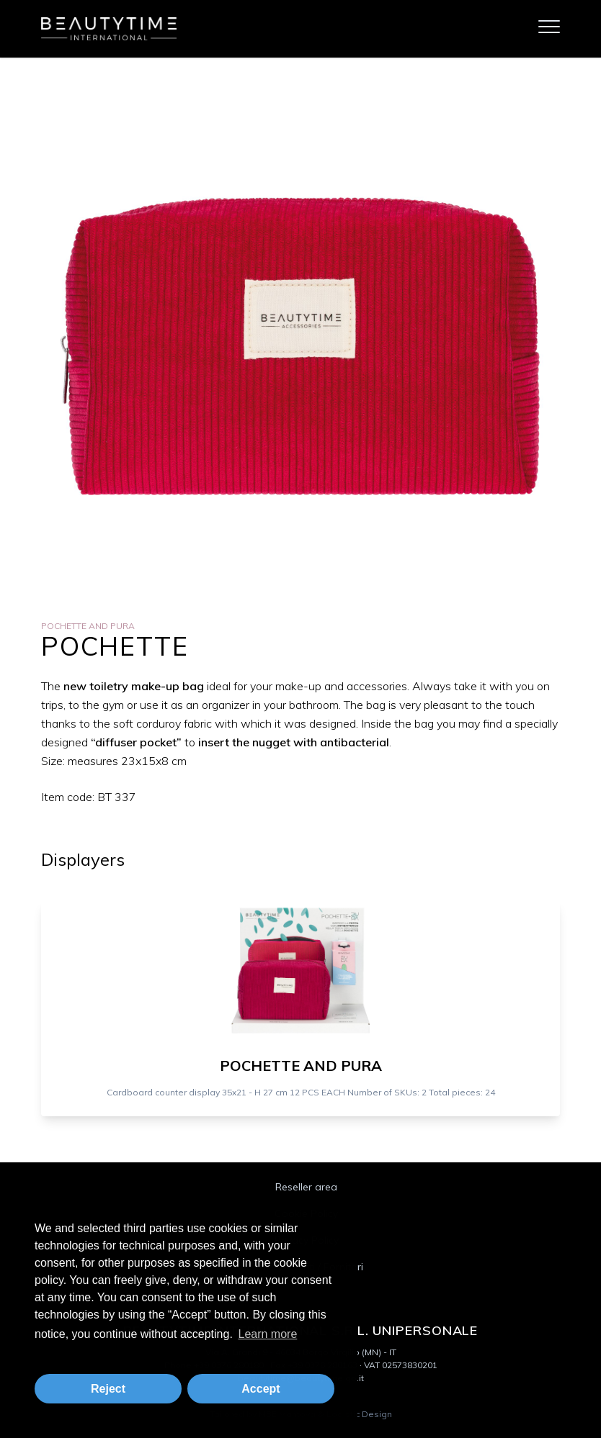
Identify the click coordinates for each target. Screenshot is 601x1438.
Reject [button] (108, 1389)
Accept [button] (260, 1389)
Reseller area (306, 1186)
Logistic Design (359, 1413)
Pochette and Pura (88, 625)
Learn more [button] (267, 1334)
